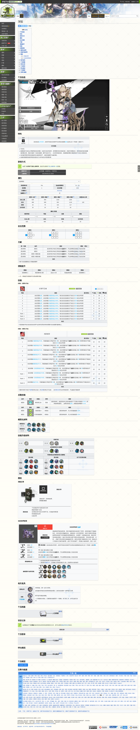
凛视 (122, 701)
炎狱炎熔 (29, 695)
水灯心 (46, 691)
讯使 (131, 675)
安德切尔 (99, 691)
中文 (3, 113)
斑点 (51, 687)
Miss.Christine (78, 695)
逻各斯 (68, 693)
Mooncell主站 (5, 75)
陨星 (90, 689)
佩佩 (110, 679)
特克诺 (72, 695)
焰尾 (39, 675)
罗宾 (118, 705)
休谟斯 (99, 683)
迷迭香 (35, 689)
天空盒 (56, 691)
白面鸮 (65, 697)
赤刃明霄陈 (25, 681)
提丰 (63, 689)
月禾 (99, 701)
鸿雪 (60, 689)
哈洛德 (109, 697)
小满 (125, 701)
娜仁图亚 (75, 689)
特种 (20, 706)
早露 (32, 689)
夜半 (92, 675)
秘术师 (30, 125)
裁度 (43, 707)
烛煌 (87, 693)
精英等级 (26, 214)
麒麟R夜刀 (62, 705)
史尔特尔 (43, 679)
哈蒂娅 (48, 683)
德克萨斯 (71, 675)
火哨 (110, 685)
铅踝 (88, 691)
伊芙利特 (25, 693)
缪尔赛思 (50, 675)
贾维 (86, 675)
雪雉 (115, 705)
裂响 (135, 685)
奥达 (31, 683)
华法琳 (72, 697)
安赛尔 (52, 699)
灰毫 (97, 685)
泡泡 (37, 687)
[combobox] (49, 181)
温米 (65, 695)
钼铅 (47, 707)
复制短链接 (5, 26)
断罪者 (79, 683)
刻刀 (83, 683)
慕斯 (70, 683)
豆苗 (31, 677)
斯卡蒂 (27, 679)
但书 (119, 701)
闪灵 (24, 697)
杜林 (118, 695)
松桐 (128, 675)
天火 (109, 693)
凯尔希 (30, 697)
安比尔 (78, 691)
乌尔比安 (105, 679)
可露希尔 (63, 675)
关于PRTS (25, 726)
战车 (97, 681)
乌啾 (24, 699)
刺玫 (106, 697)
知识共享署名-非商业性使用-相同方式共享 (44, 723)
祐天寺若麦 (43, 683)
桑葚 (92, 697)
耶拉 (37, 695)
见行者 (24, 707)
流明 (34, 697)
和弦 (52, 695)
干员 (24, 711)
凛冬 (67, 675)
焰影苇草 (38, 697)
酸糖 (81, 691)
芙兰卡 (40, 681)
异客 (46, 693)
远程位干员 (36, 711)
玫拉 (37, 691)
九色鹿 (105, 701)
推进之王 (25, 675)
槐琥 (112, 705)
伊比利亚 (59, 190)
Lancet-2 (57, 699)
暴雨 (94, 685)
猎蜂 (73, 683)
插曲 (46, 562)
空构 (31, 707)
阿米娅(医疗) (115, 697)
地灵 (54, 703)
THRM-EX (82, 707)
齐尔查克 (121, 675)
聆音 (39, 683)
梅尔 (80, 701)
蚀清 (33, 695)
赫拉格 (34, 679)
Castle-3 (120, 683)
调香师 (35, 699)
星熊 (24, 685)
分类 (19, 711)
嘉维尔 (30, 699)
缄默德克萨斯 (56, 705)
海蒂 (112, 701)
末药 (27, 699)
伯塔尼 (46, 703)
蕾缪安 (80, 689)
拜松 (83, 685)
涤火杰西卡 (50, 685)
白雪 (69, 691)
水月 (37, 705)
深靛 (101, 695)
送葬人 (102, 689)
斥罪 (46, 685)
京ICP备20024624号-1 (39, 726)
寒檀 (55, 695)
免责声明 (31, 726)
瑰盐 (123, 697)
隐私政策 (20, 726)
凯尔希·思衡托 (59, 697)
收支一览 (4, 99)
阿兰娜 (30, 703)
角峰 (24, 687)
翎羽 (42, 677)
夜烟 (87, 695)
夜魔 (112, 693)
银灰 (24, 679)
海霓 (128, 701)
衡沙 (131, 701)
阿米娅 (105, 693)
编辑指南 (4, 89)
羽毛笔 (107, 681)
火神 (79, 685)
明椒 (103, 697)
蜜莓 (95, 697)
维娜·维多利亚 (115, 679)
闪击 (91, 685)
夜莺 (27, 697)
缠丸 (59, 683)
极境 (83, 675)
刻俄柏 (40, 693)
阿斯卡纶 (78, 705)
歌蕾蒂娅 (33, 705)
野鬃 (89, 675)
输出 (32, 128)
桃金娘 (27, 677)
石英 (96, 683)
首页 (3, 23)
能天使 (24, 689)
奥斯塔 (120, 689)
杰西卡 (62, 691)
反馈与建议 (5, 34)
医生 (28, 683)
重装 (20, 686)
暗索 (64, 707)
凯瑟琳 (134, 701)
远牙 (52, 689)
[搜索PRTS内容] (125, 16)
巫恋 (96, 701)
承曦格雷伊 (25, 691)
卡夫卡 (121, 705)
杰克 (89, 683)
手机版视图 (48, 726)
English (4, 111)
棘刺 (39, 679)
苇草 (80, 675)
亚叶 (82, 697)
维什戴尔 (70, 689)
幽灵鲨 (53, 681)
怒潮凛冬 (35, 681)
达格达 (115, 681)
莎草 (120, 697)
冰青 (30, 111)
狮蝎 (104, 705)
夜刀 (46, 677)
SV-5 (48, 562)
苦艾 (118, 693)
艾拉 (74, 705)
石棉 (88, 685)
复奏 (84, 695)
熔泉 (124, 689)
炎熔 (110, 695)
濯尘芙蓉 (99, 697)
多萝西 (50, 705)
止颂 (91, 679)
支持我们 (4, 28)
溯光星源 (71, 701)
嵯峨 (32, 675)
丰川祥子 (132, 679)
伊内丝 (45, 675)
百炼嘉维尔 (66, 679)
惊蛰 (115, 693)
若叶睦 (58, 707)
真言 (93, 693)
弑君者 (82, 705)
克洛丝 (94, 691)
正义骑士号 (112, 691)
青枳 (101, 675)
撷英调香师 (41, 703)
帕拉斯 (50, 679)
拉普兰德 (49, 681)
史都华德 (114, 695)
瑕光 (36, 685)
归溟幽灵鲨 (45, 705)
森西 (122, 685)
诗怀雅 (61, 681)
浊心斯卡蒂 (38, 701)
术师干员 (28, 711)
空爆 (103, 691)
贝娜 (131, 705)
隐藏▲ (134, 672)
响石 (131, 685)
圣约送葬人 (82, 679)
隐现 (40, 691)
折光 (62, 695)
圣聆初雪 (97, 693)
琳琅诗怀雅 (69, 705)
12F (121, 695)
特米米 (129, 693)
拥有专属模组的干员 (58, 711)
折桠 (128, 685)
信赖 (62, 214)
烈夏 (134, 681)
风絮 (135, 697)
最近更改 (4, 87)
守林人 (98, 689)
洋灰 (113, 685)
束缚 (31, 390)
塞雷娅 (27, 685)
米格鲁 (47, 687)
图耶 (89, 697)
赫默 (69, 697)
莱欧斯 (35, 683)
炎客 (68, 681)
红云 (72, 691)
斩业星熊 (66, 685)
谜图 (98, 675)
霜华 (128, 705)
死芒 (90, 693)
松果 (84, 691)
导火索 (24, 683)
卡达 (98, 695)
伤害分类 (57, 390)
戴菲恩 (58, 695)
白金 (87, 689)
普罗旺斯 (94, 689)
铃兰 (33, 701)
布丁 (104, 695)
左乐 (101, 679)
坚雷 (34, 687)
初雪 (83, 701)
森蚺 (33, 685)
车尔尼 (106, 685)
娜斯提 (76, 701)
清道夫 (134, 675)
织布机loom (31, 108)
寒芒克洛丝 (128, 689)
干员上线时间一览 (53, 166)
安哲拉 (113, 689)
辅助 (20, 702)
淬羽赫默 (52, 701)
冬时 (34, 677)
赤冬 (100, 681)
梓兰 (66, 703)
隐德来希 (121, 679)
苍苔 (131, 681)
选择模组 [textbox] (21, 181)
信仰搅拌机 (60, 685)
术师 (20, 694)
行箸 (27, 703)
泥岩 (39, 685)
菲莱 (125, 685)
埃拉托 (133, 689)
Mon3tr (50, 697)
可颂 (76, 685)
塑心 (56, 701)
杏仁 (34, 707)
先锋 (20, 676)
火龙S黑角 (123, 681)
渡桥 (117, 675)
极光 (100, 685)
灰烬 (42, 689)
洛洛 (40, 695)
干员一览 (24, 26)
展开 (107, 629)
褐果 (46, 699)
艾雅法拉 (30, 693)
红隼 (107, 675)
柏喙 (75, 681)
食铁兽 (108, 705)
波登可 (57, 703)
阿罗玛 (68, 695)
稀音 (102, 701)
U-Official (71, 703)
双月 (37, 707)
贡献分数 (4, 97)
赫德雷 (87, 679)
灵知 (43, 701)
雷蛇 (73, 685)
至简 (46, 695)
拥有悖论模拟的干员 (83, 711)
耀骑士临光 (55, 679)
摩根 (128, 681)
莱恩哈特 (122, 693)
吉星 (50, 691)
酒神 (62, 701)
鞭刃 (87, 681)
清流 (43, 699)
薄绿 (133, 693)
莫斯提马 (35, 693)
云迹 (78, 707)
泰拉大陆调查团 (119, 691)
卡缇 (43, 687)
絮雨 (85, 697)
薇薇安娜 (95, 679)
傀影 (26, 705)
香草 (39, 677)
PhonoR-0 (76, 703)
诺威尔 (127, 697)
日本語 (3, 108)
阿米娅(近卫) (92, 681)
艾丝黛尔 (66, 683)
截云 (33, 691)
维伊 (102, 693)
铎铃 (119, 681)
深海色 (50, 703)
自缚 (42, 390)
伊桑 (70, 707)
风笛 (29, 675)
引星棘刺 (87, 705)
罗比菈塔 (62, 703)
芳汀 (86, 683)
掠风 (115, 701)
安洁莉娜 (25, 701)
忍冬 (54, 675)
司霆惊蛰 (127, 679)
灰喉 (106, 689)
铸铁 (78, 681)
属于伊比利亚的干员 (46, 711)
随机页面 (4, 68)
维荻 (75, 707)
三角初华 (35, 703)
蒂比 (50, 707)
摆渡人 (52, 683)
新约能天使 (93, 705)
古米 (31, 687)
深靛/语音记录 (65, 625)
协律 (107, 695)
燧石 (84, 681)
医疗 (20, 698)
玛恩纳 (71, 679)
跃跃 (91, 691)
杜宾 (56, 683)
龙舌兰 (103, 681)
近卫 (20, 681)
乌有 (125, 705)
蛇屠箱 (27, 687)
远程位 (39, 125)
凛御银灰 (58, 675)
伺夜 (42, 675)
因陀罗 (44, 681)
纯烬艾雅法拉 (45, 697)
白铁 (48, 701)
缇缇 (54, 697)
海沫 (111, 681)
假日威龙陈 (47, 689)
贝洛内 (31, 681)
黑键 (57, 693)
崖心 (101, 705)
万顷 (104, 675)
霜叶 (62, 683)
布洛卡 (71, 681)
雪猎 (53, 691)
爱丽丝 (24, 695)
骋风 (103, 683)
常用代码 (4, 92)
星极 (64, 681)
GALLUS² (125, 695)
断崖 (81, 681)
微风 (79, 697)
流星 (66, 691)
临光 (70, 685)
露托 (40, 687)
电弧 (65, 701)
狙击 (20, 690)
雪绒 (49, 695)
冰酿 (43, 691)
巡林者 (106, 691)
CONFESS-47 (51, 677)
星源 (43, 695)
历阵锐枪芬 (112, 675)
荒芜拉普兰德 (82, 693)
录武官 (131, 697)
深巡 (119, 685)
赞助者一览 (5, 31)
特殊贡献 (4, 102)
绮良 (134, 705)
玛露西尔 (76, 693)
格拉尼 (76, 675)
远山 (90, 695)
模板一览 (4, 94)
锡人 (40, 707)
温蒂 (29, 705)
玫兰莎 (106, 683)
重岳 (75, 679)
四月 (117, 689)
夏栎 (109, 701)
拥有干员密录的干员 (71, 711)
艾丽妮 (60, 679)
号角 (42, 685)
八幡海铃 (54, 707)
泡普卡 (115, 683)
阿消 (67, 707)
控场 (36, 128)
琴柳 (35, 675)
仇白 (78, 679)
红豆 (24, 677)
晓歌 (95, 675)
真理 (86, 701)
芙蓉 (49, 699)
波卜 (24, 703)
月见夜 (111, 683)
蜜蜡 (126, 693)
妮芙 (72, 693)
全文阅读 (45, 537)
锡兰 (76, 697)
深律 (116, 685)
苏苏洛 (39, 699)
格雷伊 (94, 695)
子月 (30, 691)
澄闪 (54, 693)
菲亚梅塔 (56, 689)
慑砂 (109, 689)
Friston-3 (58, 687)
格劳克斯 (92, 701)
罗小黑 (92, 683)
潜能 (80, 214)
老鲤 (40, 705)
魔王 (59, 701)
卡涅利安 (50, 693)
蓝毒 (84, 689)
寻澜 (125, 675)
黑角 (54, 687)
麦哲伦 (30, 701)
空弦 (39, 689)
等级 (44, 214)
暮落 (103, 685)
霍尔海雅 (63, 693)
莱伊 (66, 689)
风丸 (28, 707)
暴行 (57, 681)
